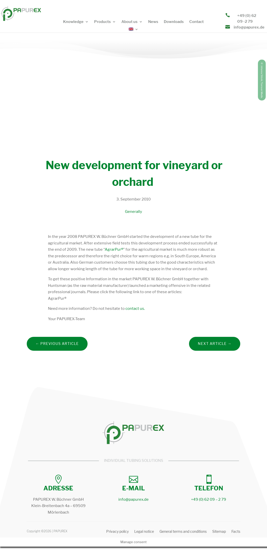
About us (129, 22)
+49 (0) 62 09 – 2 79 (208, 499)
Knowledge (73, 22)
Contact (196, 22)
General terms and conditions (183, 532)
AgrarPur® (114, 249)
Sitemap (219, 532)
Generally (133, 211)
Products (102, 22)
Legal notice (144, 532)
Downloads (174, 22)
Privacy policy (117, 532)
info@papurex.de (249, 27)
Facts (235, 532)
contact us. (135, 308)
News (153, 22)
